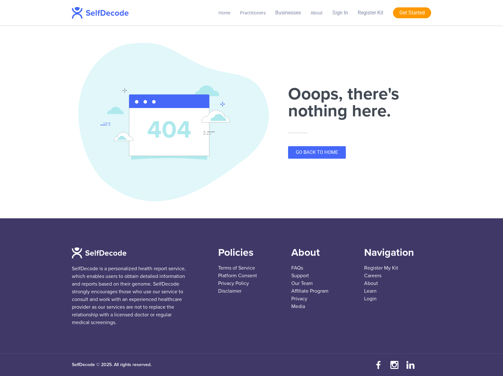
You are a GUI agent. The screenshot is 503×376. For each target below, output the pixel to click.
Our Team (302, 283)
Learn (370, 291)
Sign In (340, 13)
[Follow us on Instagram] (394, 365)
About (317, 12)
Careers (372, 275)
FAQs (297, 268)
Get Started (412, 13)
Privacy (299, 299)
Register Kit (370, 13)
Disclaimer (230, 291)
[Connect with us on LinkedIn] (410, 365)
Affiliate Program (309, 291)
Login (370, 299)
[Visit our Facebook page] (378, 365)
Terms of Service (236, 268)
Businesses (288, 13)
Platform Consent (237, 275)
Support (300, 275)
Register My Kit (381, 268)
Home (224, 12)
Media (298, 306)
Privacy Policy (233, 283)
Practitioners (253, 12)
